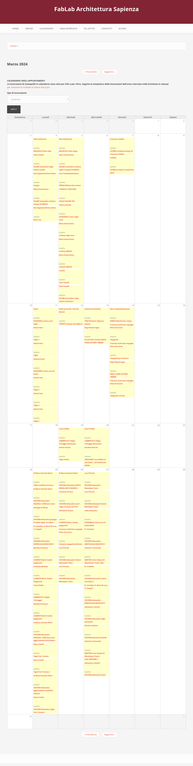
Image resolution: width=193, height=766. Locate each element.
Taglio (35, 355)
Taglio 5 (36, 421)
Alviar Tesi (37, 220)
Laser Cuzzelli (64, 282)
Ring (49, 151)
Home (15, 28)
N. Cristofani (89, 529)
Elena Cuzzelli (38, 155)
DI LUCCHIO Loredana (93, 340)
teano (103, 675)
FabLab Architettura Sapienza (96, 9)
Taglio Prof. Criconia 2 (41, 672)
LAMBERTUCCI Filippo (67, 441)
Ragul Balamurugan (92, 328)
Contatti (106, 28)
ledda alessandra (91, 511)
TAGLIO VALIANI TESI (67, 201)
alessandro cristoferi (92, 607)
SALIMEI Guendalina (41, 167)
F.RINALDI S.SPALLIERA (67, 189)
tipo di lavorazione (17, 92)
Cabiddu (113, 158)
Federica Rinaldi (65, 205)
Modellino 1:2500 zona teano (44, 504)
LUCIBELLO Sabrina (117, 151)
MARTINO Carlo (90, 560)
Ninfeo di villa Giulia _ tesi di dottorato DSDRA (95, 462)
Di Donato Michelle (40, 566)
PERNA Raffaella (65, 185)
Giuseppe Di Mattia (40, 508)
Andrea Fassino (65, 447)
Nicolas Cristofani (91, 626)
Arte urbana (76, 185)
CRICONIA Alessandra (41, 501)
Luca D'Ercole (64, 548)
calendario (46, 28)
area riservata (68, 28)
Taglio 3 (36, 340)
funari (35, 309)
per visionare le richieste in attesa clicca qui (28, 87)
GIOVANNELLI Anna (66, 217)
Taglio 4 (36, 405)
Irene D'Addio (64, 429)
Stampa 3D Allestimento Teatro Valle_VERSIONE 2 (95, 656)
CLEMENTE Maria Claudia (42, 560)
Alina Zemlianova (39, 139)
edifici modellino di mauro (43, 485)
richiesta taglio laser (66, 235)
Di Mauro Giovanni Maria (42, 473)
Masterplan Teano (66, 581)
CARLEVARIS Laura (91, 459)
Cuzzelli (62, 271)
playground (37, 563)
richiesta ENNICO (65, 251)
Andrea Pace (38, 328)
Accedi (122, 28)
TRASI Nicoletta (90, 321)
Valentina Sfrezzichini (93, 309)
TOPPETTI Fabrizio (66, 324)
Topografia (114, 340)
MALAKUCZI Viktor (40, 151)
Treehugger (37, 600)
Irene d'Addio (38, 585)
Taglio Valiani (64, 459)
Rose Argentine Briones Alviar (44, 173)
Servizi (29, 28)
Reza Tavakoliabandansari (69, 173)
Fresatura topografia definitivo (70, 544)
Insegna (36, 185)
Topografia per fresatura (119, 358)
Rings (75, 151)
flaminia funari (39, 359)
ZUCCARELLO (77, 324)
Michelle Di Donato (40, 548)
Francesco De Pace (66, 492)
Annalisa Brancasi (91, 447)
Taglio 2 (36, 390)
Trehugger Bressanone (67, 444)
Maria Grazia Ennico (40, 189)
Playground (37, 581)
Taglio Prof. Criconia (41, 656)
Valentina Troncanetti (93, 548)
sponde (103, 638)
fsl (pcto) (89, 28)
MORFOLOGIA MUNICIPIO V (43, 544)
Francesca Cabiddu (117, 139)
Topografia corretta (117, 396)
